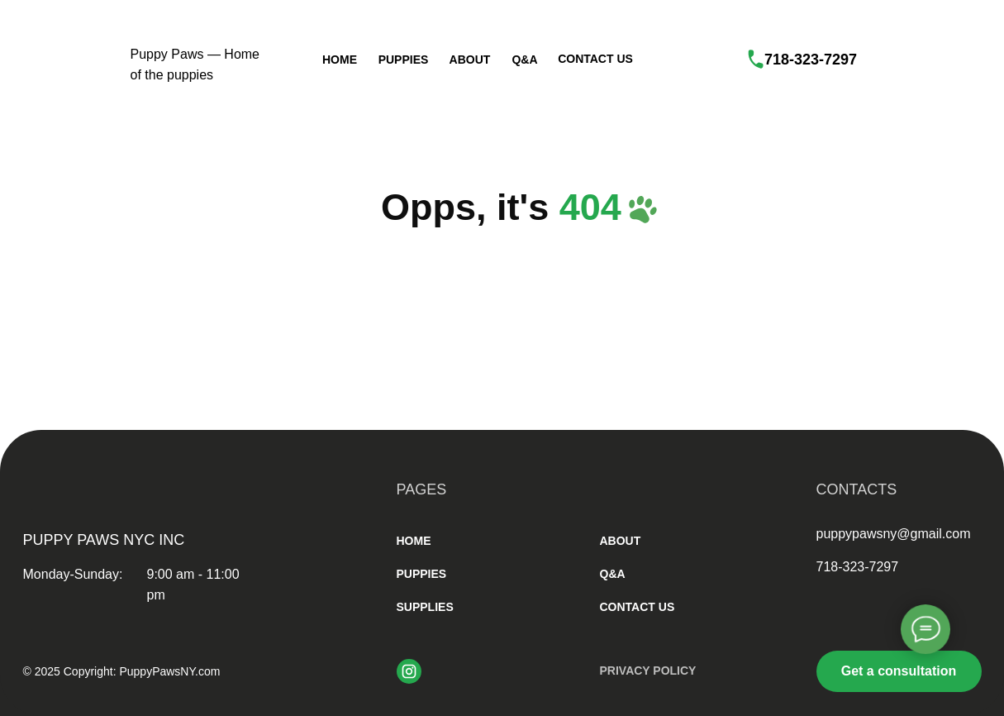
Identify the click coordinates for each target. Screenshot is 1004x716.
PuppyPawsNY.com (169, 671)
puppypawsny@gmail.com (893, 534)
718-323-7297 (810, 59)
